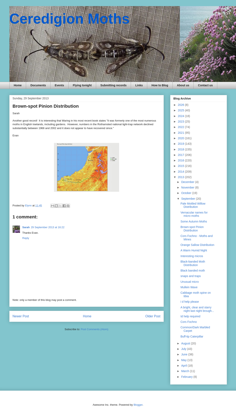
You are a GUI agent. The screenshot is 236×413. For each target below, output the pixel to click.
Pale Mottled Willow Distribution (192, 205)
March (185, 371)
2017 (181, 155)
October (186, 193)
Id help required (190, 316)
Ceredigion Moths (69, 19)
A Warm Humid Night (193, 250)
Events (59, 85)
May (184, 360)
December (188, 182)
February (187, 376)
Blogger (138, 404)
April (184, 365)
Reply (25, 238)
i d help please (189, 301)
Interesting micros (191, 256)
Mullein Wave (189, 287)
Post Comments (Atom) (94, 329)
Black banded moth (192, 270)
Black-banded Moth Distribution (192, 263)
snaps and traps (190, 276)
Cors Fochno (188, 321)
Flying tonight (82, 85)
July (184, 349)
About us (183, 85)
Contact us (205, 85)
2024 (181, 116)
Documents (38, 85)
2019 (181, 143)
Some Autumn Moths (193, 221)
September (188, 198)
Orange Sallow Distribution (197, 244)
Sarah (26, 227)
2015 (181, 166)
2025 (181, 110)
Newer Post (21, 316)
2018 (181, 149)
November (188, 187)
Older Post (152, 316)
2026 (181, 104)
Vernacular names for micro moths (193, 214)
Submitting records (113, 85)
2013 (181, 177)
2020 (181, 138)
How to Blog (159, 85)
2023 (181, 121)
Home (18, 85)
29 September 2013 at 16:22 (48, 227)
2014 (181, 171)
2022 (181, 127)
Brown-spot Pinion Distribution (192, 228)
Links (139, 85)
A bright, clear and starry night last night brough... (197, 309)
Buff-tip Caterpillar (191, 336)
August (186, 343)
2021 (181, 132)
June (184, 354)
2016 (181, 160)
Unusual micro (189, 281)
